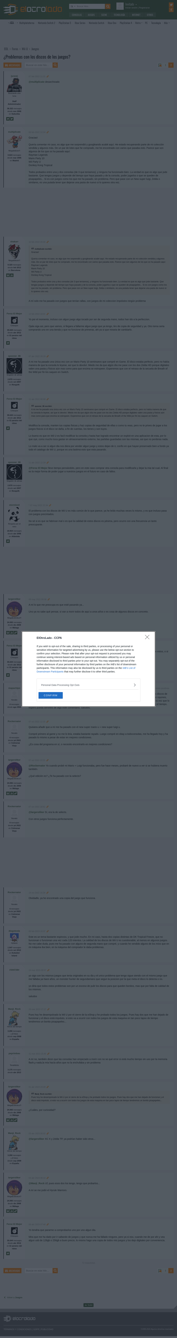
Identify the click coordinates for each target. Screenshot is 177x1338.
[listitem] (88, 685)
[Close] (148, 638)
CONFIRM (55, 695)
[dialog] (88, 669)
